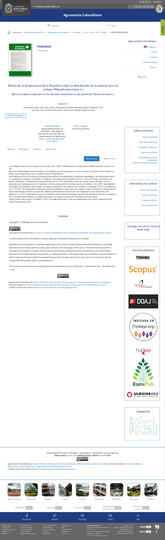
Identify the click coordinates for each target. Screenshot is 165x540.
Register (55, 26)
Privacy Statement (149, 205)
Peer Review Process (148, 142)
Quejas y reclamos (49, 529)
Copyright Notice (150, 200)
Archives (77, 32)
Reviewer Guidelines (148, 147)
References (24, 149)
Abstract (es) (91, 159)
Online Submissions (149, 190)
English (150, 47)
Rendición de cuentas (8, 529)
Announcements (150, 62)
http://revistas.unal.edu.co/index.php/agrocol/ (56, 287)
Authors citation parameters (145, 163)
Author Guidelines (149, 195)
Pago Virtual (6, 531)
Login (113, 26)
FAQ (63, 527)
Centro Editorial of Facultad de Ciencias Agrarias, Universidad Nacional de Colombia (71, 282)
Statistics (37, 149)
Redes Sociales (48, 527)
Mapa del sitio (66, 525)
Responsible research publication (148, 159)
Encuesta (46, 531)
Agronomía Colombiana (82, 15)
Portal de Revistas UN (33, 32)
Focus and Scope (150, 137)
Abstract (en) (109, 159)
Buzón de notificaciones (28, 533)
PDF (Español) (17, 116)
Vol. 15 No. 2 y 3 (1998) (95, 32)
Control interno (25, 531)
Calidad (4, 533)
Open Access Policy (149, 152)
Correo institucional (49, 525)
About (153, 67)
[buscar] (145, 6)
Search (142, 77)
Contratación (6, 527)
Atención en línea (67, 529)
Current (154, 52)
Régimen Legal (6, 525)
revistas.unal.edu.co (47, 6)
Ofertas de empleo (26, 527)
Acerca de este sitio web (125, 531)
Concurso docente (26, 529)
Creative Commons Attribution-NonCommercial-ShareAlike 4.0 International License (73, 233)
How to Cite (51, 149)
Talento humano (26, 525)
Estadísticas (47, 533)
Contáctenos (66, 531)
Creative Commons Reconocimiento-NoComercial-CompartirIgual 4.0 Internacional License (65, 285)
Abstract (11, 149)
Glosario (64, 533)
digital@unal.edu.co (126, 529)
